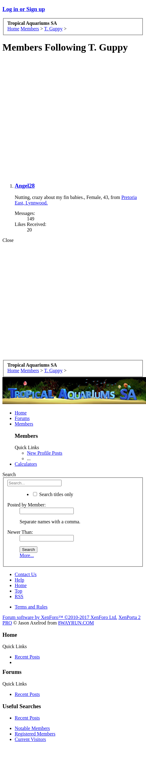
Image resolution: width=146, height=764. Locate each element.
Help (19, 580)
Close (7, 240)
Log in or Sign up (23, 9)
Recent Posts (27, 656)
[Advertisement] (71, 118)
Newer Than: (20, 532)
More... (27, 555)
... (29, 458)
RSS (19, 596)
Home (21, 412)
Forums (22, 418)
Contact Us (26, 574)
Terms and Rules (31, 606)
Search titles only (53, 494)
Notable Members (32, 728)
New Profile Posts (44, 453)
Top (18, 591)
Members (24, 423)
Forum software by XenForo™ (59, 617)
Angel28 (25, 185)
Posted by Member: (26, 504)
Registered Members (35, 733)
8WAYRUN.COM (76, 622)
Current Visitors (30, 739)
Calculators (26, 464)
